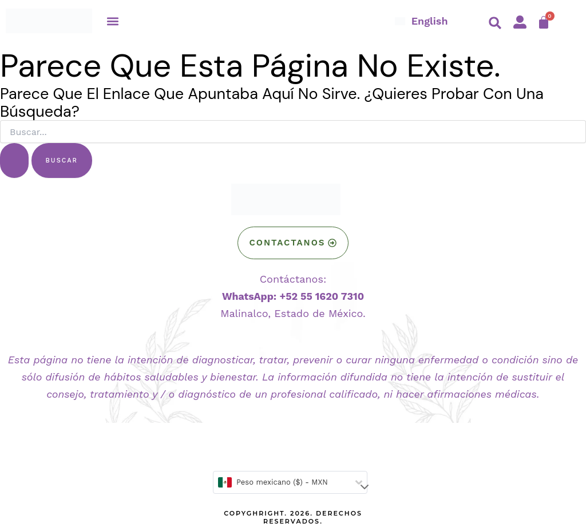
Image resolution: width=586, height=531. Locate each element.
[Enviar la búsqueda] (14, 160)
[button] (113, 20)
